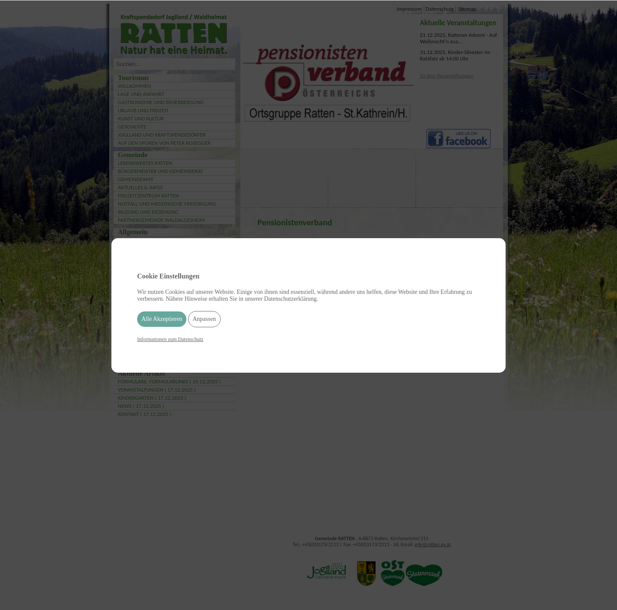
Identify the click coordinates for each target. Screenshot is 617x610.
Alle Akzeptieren (161, 319)
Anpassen (204, 319)
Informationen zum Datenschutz (170, 339)
